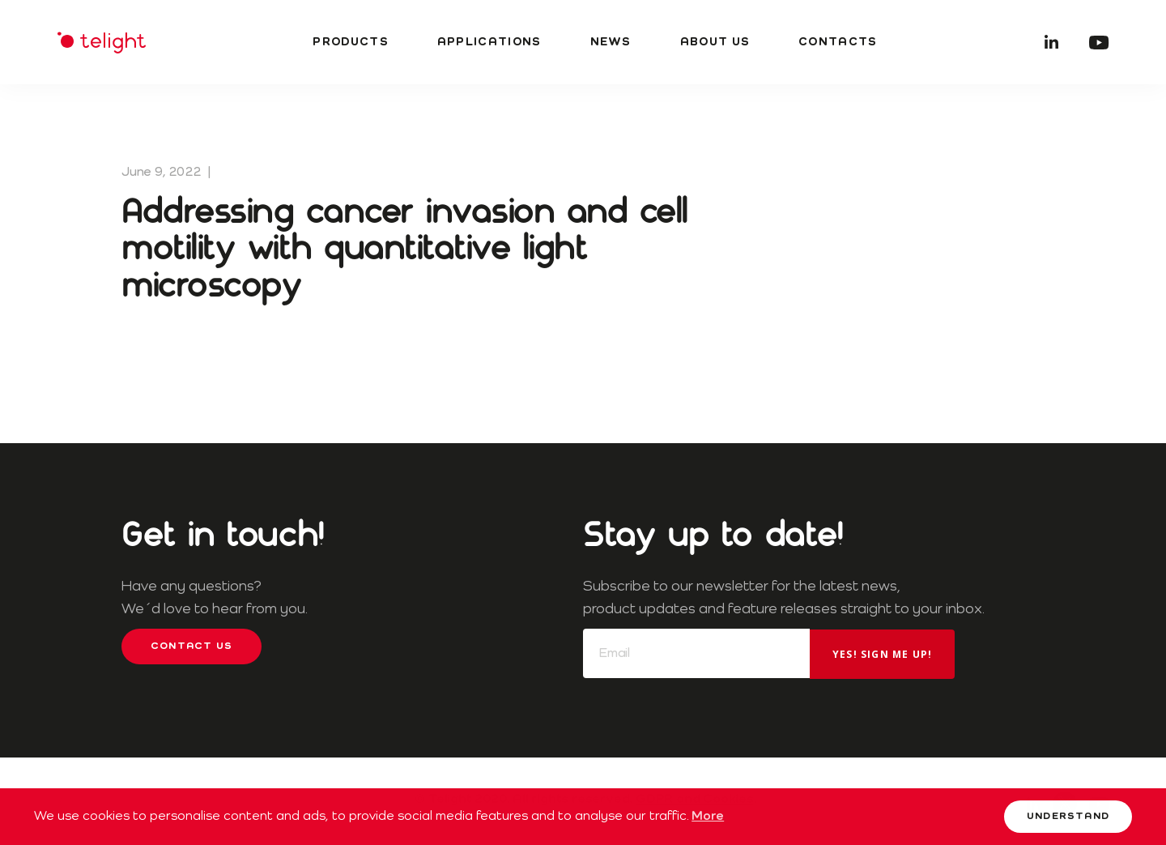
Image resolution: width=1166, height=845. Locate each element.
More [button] (708, 816)
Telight (101, 42)
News (611, 42)
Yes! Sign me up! (882, 654)
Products (350, 42)
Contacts (837, 42)
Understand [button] (1068, 817)
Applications (489, 42)
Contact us (191, 646)
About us (715, 42)
